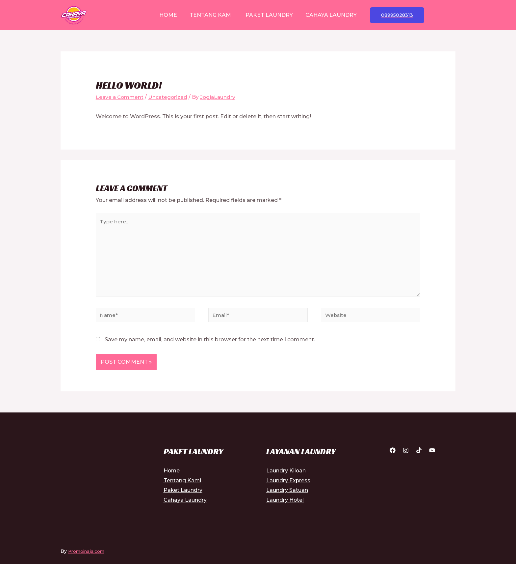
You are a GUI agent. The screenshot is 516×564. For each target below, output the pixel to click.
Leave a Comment (120, 97)
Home (171, 15)
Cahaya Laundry (328, 15)
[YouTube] (432, 454)
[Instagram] (406, 454)
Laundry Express (288, 484)
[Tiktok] (419, 454)
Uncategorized (170, 97)
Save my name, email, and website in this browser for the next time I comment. (210, 343)
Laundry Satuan (287, 494)
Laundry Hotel (285, 503)
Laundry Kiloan (286, 474)
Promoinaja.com (87, 555)
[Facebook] (393, 454)
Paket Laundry (268, 15)
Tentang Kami (212, 15)
